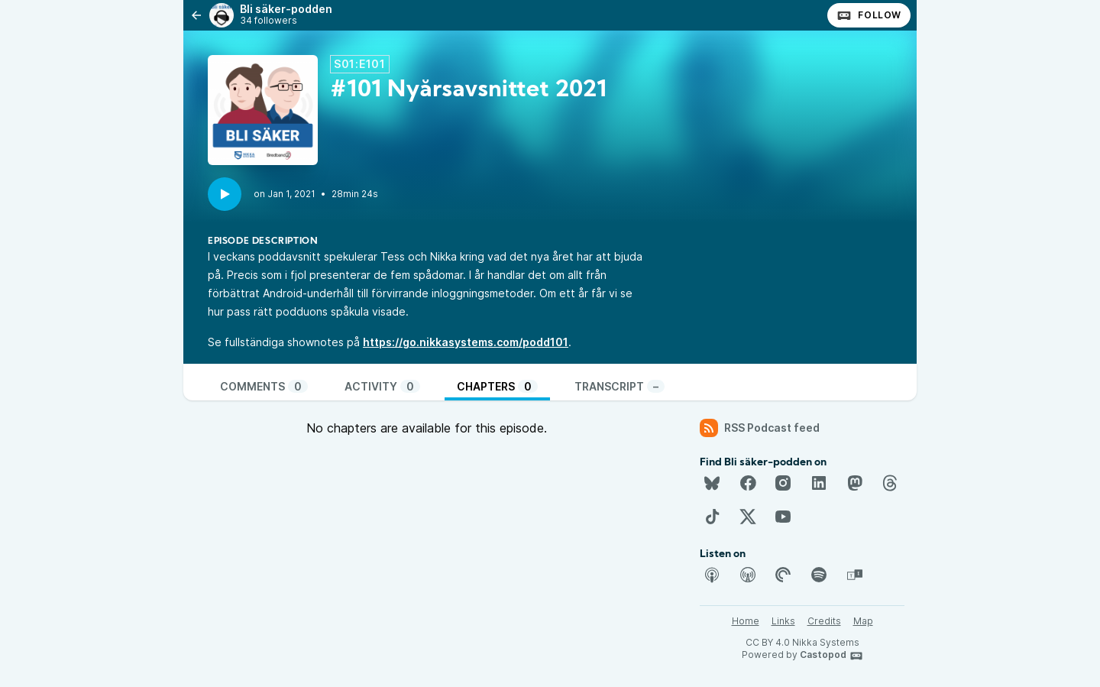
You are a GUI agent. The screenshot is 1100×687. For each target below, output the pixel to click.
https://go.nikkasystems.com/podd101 (465, 341)
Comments (264, 386)
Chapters (497, 386)
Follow (868, 15)
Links (783, 621)
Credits (824, 621)
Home (745, 621)
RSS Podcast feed (760, 428)
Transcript (619, 386)
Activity (382, 386)
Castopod (831, 656)
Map (863, 621)
